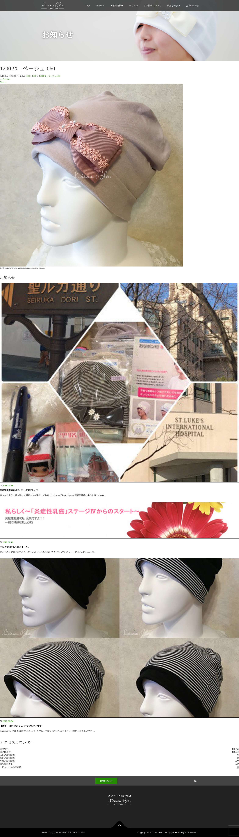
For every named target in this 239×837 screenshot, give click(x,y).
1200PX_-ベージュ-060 (49, 76)
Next (3, 82)
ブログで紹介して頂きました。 (15, 547)
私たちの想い (173, 5)
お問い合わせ (192, 5)
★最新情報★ (116, 5)
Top (88, 5)
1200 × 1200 (30, 76)
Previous (5, 79)
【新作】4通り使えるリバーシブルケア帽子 (21, 726)
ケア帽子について (152, 5)
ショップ (100, 5)
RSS (195, 780)
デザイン (133, 5)
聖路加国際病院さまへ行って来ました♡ (19, 490)
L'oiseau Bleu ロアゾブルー (163, 833)
